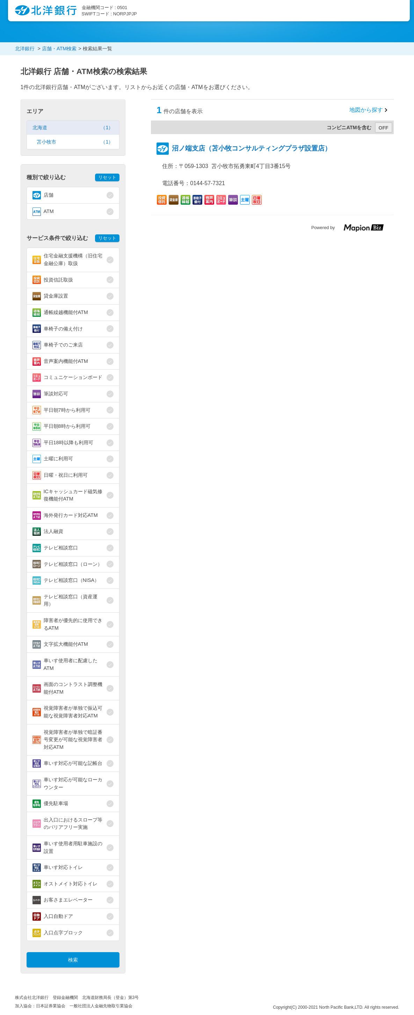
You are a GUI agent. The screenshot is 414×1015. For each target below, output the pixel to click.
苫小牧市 (75, 142)
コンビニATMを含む (349, 127)
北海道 (73, 128)
